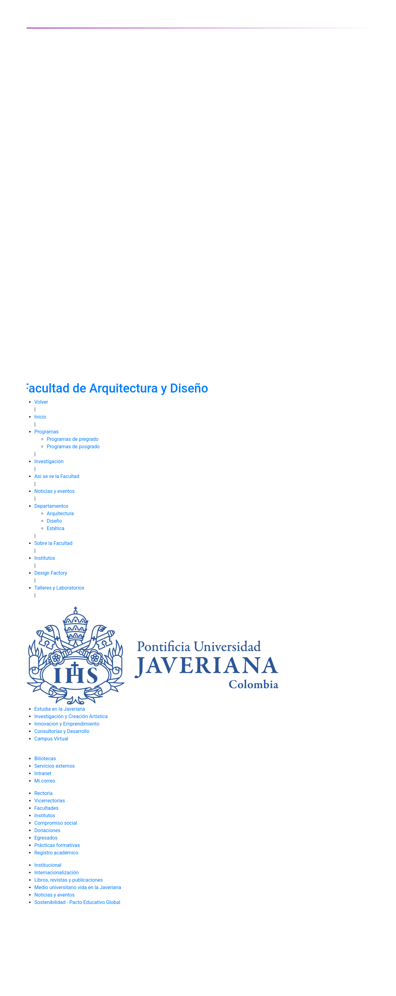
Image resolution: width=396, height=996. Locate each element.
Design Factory (50, 573)
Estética (55, 528)
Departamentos (51, 506)
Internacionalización (56, 872)
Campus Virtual (51, 739)
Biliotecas (45, 758)
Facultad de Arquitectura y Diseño (115, 388)
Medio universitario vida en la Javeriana (77, 887)
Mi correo (44, 781)
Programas (46, 432)
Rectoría (43, 793)
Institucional (47, 865)
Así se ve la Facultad (56, 476)
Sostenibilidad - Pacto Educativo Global (77, 902)
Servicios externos (54, 766)
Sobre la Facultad (53, 543)
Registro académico (56, 853)
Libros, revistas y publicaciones (68, 880)
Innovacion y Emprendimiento (66, 724)
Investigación (49, 461)
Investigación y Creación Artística (71, 716)
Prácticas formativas (57, 845)
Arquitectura (60, 513)
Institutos (44, 558)
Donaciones (47, 830)
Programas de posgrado (73, 447)
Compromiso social (55, 823)
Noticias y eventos (54, 491)
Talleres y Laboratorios (59, 588)
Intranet (42, 773)
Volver (41, 402)
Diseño (54, 521)
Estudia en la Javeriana (59, 709)
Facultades (46, 808)
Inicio (40, 417)
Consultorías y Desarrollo (61, 731)
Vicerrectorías (49, 801)
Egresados (46, 838)
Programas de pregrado (72, 439)
